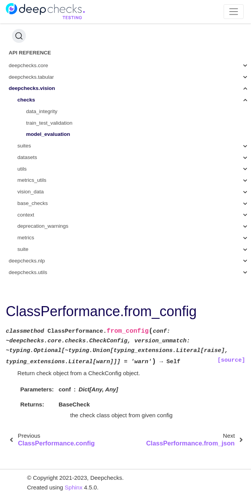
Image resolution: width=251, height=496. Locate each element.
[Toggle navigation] (234, 11)
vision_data (30, 192)
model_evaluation (48, 134)
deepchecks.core (28, 65)
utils (22, 169)
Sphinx (74, 487)
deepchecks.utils (28, 272)
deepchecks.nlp (27, 261)
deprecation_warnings (42, 226)
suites (24, 146)
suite (23, 249)
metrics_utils (31, 180)
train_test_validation (49, 123)
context (25, 215)
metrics (25, 237)
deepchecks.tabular (31, 77)
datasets (27, 157)
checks (26, 100)
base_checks (32, 203)
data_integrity (42, 111)
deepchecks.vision (32, 88)
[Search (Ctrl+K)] (19, 36)
